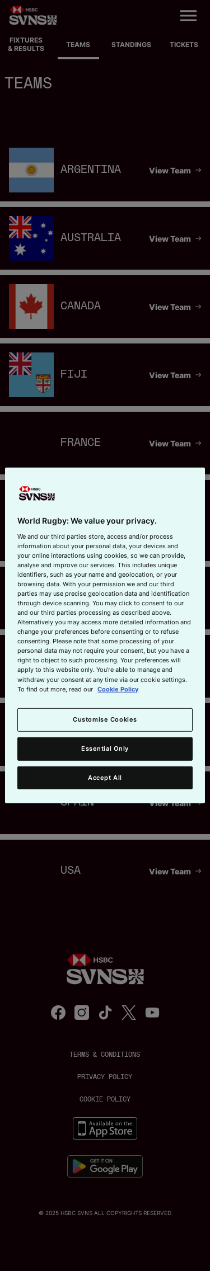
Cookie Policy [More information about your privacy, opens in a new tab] (117, 689)
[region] (104, 635)
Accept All (105, 777)
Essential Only (105, 748)
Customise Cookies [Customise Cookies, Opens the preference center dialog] (105, 719)
